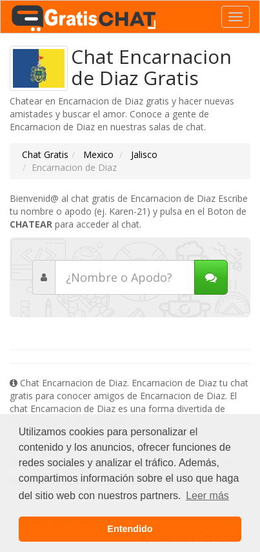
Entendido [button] (129, 529)
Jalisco (142, 154)
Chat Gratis (45, 154)
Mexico (97, 154)
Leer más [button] (207, 495)
